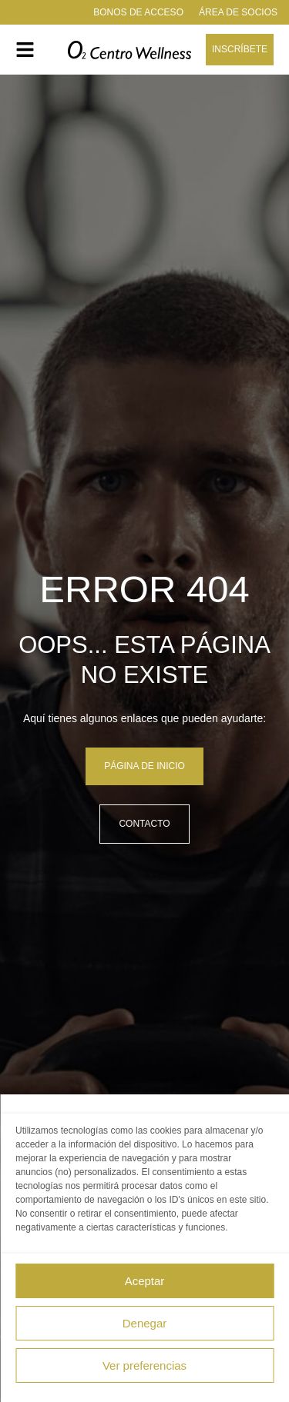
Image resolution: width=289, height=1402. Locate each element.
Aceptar (145, 1280)
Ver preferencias (144, 1365)
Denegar (145, 1323)
